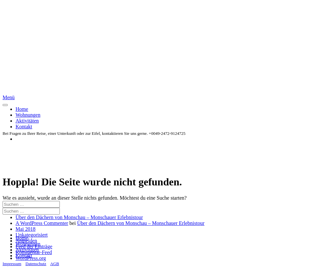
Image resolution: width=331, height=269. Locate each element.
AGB (54, 263)
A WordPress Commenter (42, 223)
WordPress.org (31, 258)
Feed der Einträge (34, 246)
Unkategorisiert (32, 235)
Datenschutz (36, 263)
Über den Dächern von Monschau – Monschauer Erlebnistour (79, 217)
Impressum (12, 263)
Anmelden (26, 240)
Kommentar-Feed (34, 252)
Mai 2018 (26, 229)
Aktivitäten (27, 120)
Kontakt (24, 126)
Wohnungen (28, 115)
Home (22, 109)
